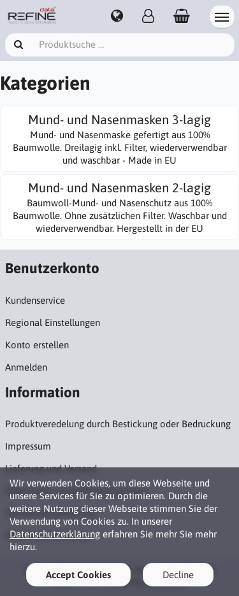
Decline (178, 574)
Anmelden (26, 367)
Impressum (28, 446)
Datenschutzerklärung (55, 534)
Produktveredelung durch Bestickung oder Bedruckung (118, 423)
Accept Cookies (78, 574)
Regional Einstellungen (52, 322)
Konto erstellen (37, 344)
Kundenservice (35, 300)
